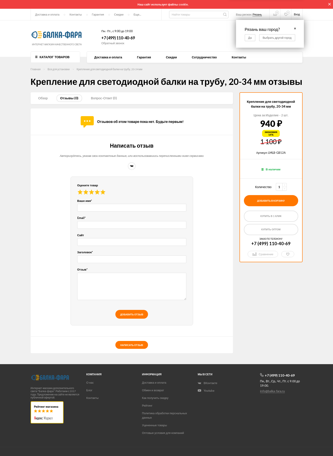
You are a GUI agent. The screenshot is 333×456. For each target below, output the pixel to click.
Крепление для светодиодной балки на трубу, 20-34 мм (109, 69)
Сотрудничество (204, 57)
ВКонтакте (132, 166)
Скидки (118, 14)
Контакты (75, 14)
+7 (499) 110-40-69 (118, 37)
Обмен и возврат (153, 390)
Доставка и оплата (47, 14)
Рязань (257, 14)
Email (81, 218)
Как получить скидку (155, 398)
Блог (89, 390)
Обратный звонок (112, 43)
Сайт (80, 235)
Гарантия (98, 14)
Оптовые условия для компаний (163, 433)
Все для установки (59, 69)
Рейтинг (147, 405)
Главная (36, 69)
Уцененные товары (154, 425)
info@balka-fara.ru (272, 391)
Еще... (137, 14)
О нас (90, 382)
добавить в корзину (271, 200)
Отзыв (82, 269)
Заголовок (85, 252)
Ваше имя (84, 201)
